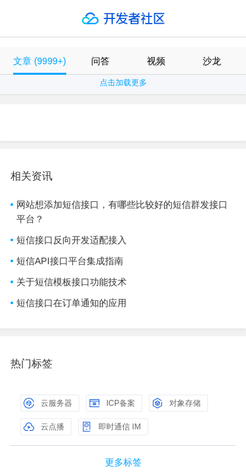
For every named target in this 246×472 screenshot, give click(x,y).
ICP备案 (112, 403)
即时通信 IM (111, 427)
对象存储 (176, 403)
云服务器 (48, 403)
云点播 (44, 427)
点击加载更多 (123, 82)
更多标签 (123, 462)
